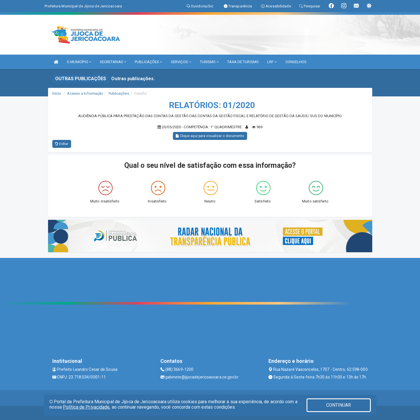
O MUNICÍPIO (79, 62)
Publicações (119, 93)
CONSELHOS (296, 62)
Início (56, 93)
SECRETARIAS (113, 62)
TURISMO (209, 62)
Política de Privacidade (86, 407)
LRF (272, 62)
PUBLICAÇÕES (148, 62)
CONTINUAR (338, 405)
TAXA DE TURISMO (243, 62)
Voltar (62, 144)
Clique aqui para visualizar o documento (210, 136)
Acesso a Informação (85, 93)
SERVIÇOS (181, 62)
